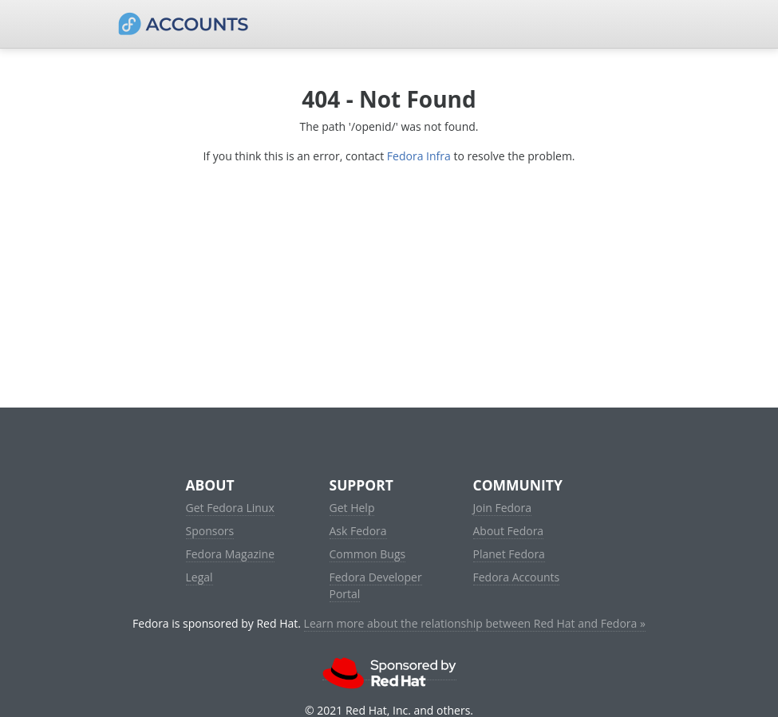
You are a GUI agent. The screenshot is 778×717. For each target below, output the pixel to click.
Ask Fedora (358, 530)
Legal (199, 577)
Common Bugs (368, 553)
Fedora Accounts (516, 577)
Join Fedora (502, 507)
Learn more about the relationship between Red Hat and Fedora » (475, 623)
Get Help (352, 507)
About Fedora (508, 530)
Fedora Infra (419, 155)
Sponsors (210, 530)
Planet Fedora (509, 553)
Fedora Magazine (230, 553)
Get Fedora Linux (230, 507)
